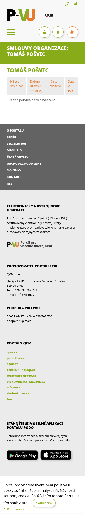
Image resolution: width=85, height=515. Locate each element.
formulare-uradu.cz (21, 376)
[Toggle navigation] (10, 32)
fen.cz (11, 399)
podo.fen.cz (15, 358)
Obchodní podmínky (24, 164)
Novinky (14, 170)
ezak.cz (12, 364)
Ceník (11, 137)
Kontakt (14, 177)
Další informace (14, 509)
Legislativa (16, 144)
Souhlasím (44, 503)
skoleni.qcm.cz (18, 393)
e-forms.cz (14, 387)
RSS (9, 184)
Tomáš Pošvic (28, 70)
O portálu (15, 130)
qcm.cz (12, 352)
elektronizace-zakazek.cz (26, 381)
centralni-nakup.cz (21, 370)
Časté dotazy (18, 157)
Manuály (14, 150)
